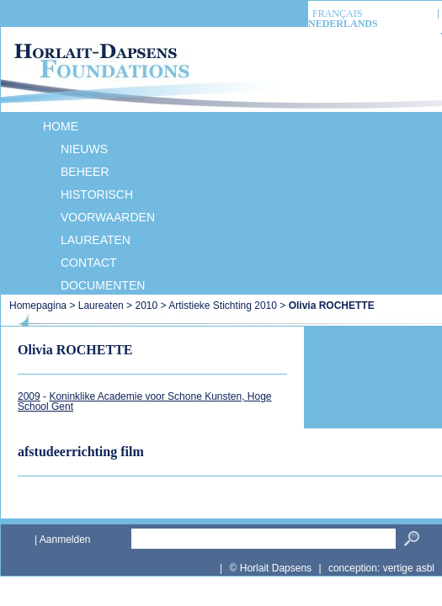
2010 (146, 305)
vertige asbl (408, 568)
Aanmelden (65, 539)
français (337, 14)
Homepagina (39, 305)
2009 (29, 396)
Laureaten (101, 305)
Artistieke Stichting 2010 (222, 305)
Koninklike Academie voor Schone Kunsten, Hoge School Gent (145, 401)
